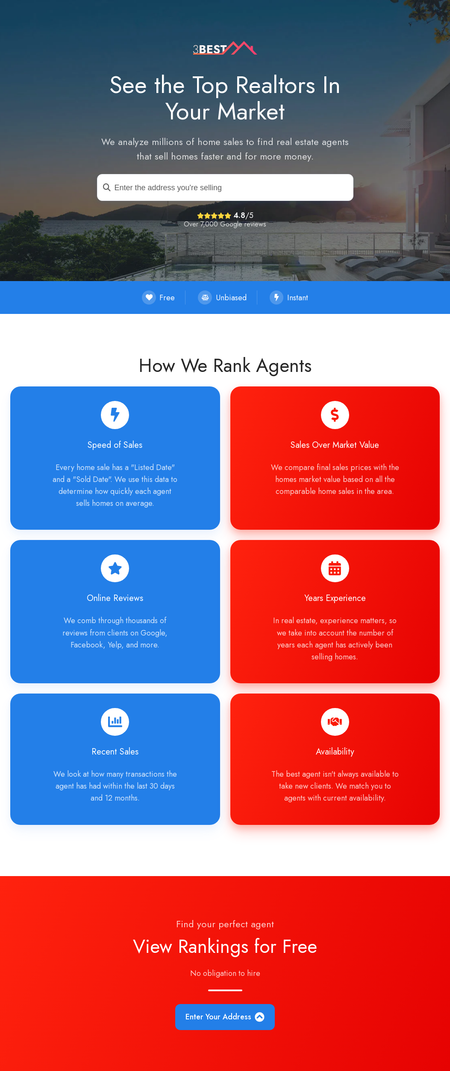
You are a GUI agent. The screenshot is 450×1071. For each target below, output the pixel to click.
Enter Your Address (224, 1016)
